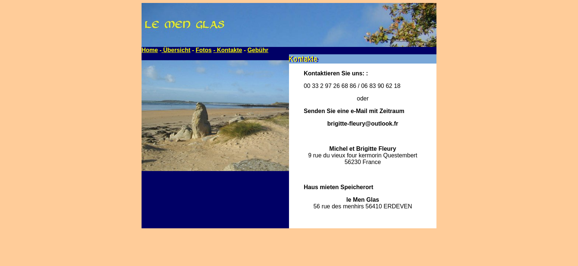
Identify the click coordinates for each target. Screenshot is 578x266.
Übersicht (175, 50)
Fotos (204, 50)
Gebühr (257, 50)
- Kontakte (227, 50)
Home (150, 50)
